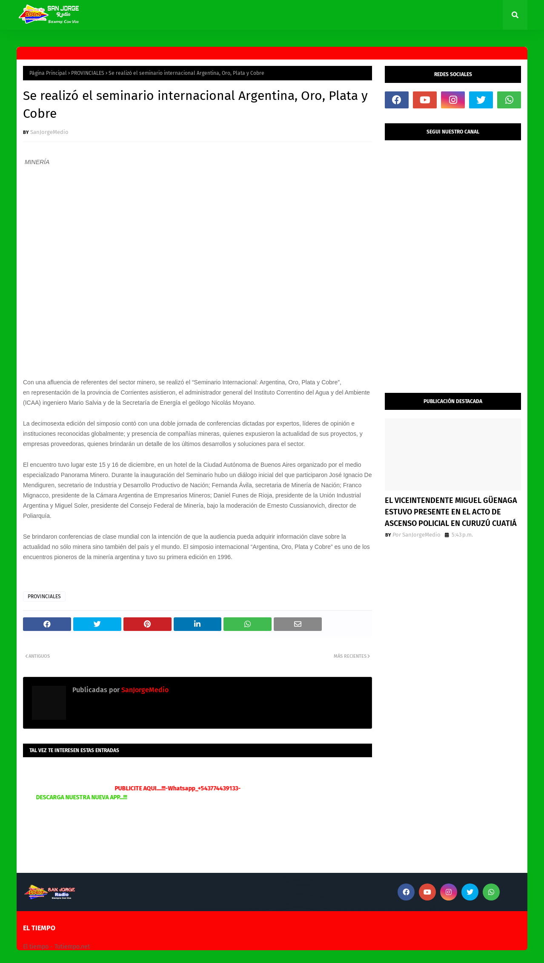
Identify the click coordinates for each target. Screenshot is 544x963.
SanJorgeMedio (49, 132)
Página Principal (48, 73)
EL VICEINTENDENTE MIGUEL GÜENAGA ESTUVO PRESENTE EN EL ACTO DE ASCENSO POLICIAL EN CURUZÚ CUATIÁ (451, 512)
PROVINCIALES (87, 73)
